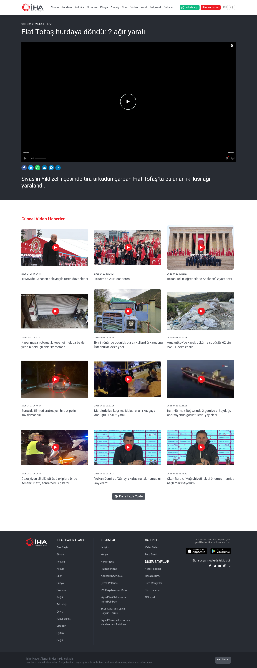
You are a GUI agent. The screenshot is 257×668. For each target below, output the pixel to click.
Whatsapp (189, 7)
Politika (79, 7)
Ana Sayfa (63, 547)
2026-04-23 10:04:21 (104, 274)
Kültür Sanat (63, 618)
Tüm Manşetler (153, 583)
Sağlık (60, 597)
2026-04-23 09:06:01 (104, 473)
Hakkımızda (107, 561)
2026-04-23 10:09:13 (31, 274)
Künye (104, 554)
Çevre (60, 611)
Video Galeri (151, 547)
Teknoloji (62, 604)
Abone (55, 7)
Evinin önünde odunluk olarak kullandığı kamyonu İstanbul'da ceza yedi (128, 345)
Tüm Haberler (152, 590)
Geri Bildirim (223, 659)
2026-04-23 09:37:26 (104, 405)
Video (134, 7)
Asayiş (115, 7)
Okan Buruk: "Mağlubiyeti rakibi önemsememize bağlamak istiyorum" (200, 481)
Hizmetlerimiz (109, 568)
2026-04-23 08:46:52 (177, 473)
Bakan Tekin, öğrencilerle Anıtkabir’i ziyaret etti (199, 279)
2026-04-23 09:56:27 (177, 274)
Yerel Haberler (153, 568)
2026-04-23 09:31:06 (177, 405)
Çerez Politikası (109, 583)
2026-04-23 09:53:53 (31, 337)
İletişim (105, 547)
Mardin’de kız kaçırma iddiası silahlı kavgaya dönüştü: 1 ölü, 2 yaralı (124, 413)
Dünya (104, 7)
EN (225, 7)
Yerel (144, 7)
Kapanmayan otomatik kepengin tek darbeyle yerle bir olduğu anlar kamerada (53, 345)
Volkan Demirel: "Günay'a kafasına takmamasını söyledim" (127, 481)
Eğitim (60, 633)
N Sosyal (150, 597)
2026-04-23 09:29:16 (31, 473)
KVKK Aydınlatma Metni (114, 590)
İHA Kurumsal (210, 7)
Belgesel (155, 7)
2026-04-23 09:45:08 (177, 337)
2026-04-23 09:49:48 (104, 337)
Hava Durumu (152, 576)
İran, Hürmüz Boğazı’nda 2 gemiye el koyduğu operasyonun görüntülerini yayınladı (199, 413)
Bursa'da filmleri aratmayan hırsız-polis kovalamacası (48, 413)
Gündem (67, 7)
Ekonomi (92, 7)
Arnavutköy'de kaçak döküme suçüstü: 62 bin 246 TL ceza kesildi (199, 345)
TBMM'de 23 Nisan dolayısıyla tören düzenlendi (54, 279)
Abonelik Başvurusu (112, 576)
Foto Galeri (151, 554)
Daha (167, 7)
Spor (125, 7)
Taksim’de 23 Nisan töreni (112, 279)
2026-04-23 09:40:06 (31, 405)
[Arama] (232, 7)
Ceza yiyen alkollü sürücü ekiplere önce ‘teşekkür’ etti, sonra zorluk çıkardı (49, 481)
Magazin (61, 625)
